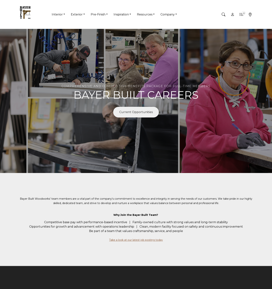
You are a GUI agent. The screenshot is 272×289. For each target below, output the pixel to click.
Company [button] (167, 14)
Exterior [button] (77, 14)
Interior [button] (57, 14)
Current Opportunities (136, 112)
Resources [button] (144, 14)
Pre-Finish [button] (98, 14)
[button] (223, 14)
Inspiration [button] (121, 14)
